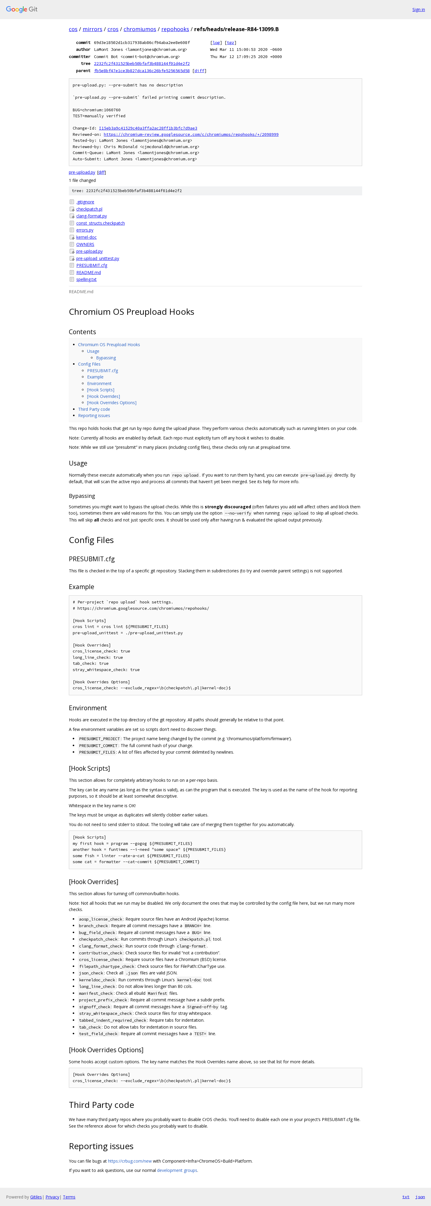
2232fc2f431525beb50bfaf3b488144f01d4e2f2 (142, 63)
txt (405, 1196)
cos (73, 29)
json (420, 1196)
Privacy (52, 1197)
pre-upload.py (82, 172)
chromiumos (140, 29)
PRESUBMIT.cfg (91, 265)
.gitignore (85, 202)
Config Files (89, 364)
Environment (99, 383)
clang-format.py (91, 216)
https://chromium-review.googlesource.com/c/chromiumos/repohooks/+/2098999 (191, 134)
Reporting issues (94, 415)
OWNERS (85, 244)
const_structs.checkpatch (100, 223)
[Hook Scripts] (100, 390)
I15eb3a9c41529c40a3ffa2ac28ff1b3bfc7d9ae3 (148, 128)
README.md (88, 272)
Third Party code (94, 409)
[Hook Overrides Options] (111, 402)
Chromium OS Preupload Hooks (109, 344)
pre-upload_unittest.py (97, 258)
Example (95, 377)
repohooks (175, 29)
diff (199, 70)
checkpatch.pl (89, 209)
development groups (177, 1170)
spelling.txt (86, 279)
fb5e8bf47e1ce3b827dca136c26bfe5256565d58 (142, 70)
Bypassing (106, 358)
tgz (230, 42)
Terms (69, 1197)
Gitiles (36, 1197)
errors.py (84, 230)
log (216, 42)
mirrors (92, 29)
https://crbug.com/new (130, 1161)
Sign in (418, 9)
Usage (93, 351)
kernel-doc (86, 237)
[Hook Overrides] (103, 396)
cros (113, 29)
